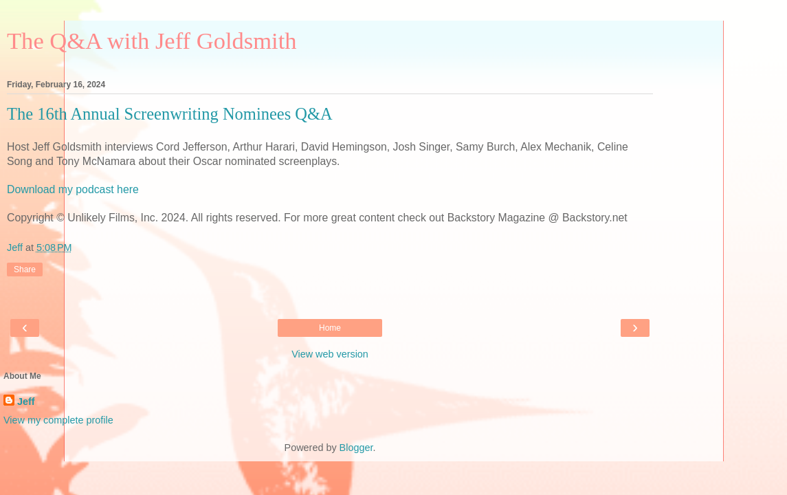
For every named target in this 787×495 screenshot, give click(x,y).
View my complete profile (58, 420)
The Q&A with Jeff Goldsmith (152, 41)
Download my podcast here (73, 189)
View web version (329, 354)
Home (330, 328)
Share (25, 269)
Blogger (356, 447)
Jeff (26, 401)
